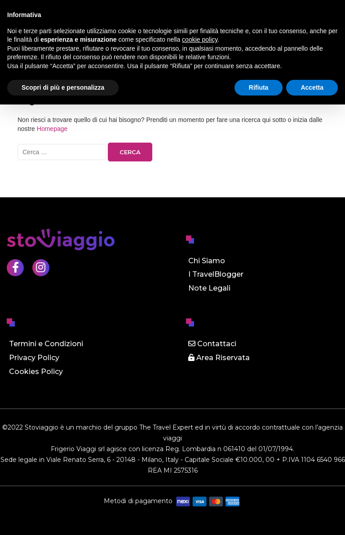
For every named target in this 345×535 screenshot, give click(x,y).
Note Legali (209, 288)
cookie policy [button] (199, 39)
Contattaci (212, 343)
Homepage (52, 128)
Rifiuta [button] (259, 87)
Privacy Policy (34, 357)
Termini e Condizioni (46, 343)
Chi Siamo (206, 261)
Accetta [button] (312, 87)
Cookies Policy (36, 371)
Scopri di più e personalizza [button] (63, 87)
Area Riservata (219, 357)
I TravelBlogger (215, 274)
